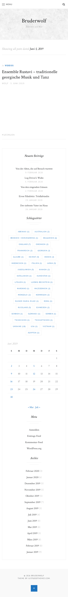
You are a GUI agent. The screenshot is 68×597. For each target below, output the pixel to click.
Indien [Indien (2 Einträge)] (49, 257)
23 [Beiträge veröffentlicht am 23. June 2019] (11, 389)
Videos (9, 65)
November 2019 (32, 489)
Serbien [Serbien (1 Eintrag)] (17, 314)
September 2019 (32, 502)
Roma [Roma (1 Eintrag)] (48, 301)
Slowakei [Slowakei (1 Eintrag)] (34, 314)
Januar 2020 (32, 477)
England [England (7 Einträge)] (25, 244)
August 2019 (32, 508)
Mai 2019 (32, 527)
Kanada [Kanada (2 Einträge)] (44, 269)
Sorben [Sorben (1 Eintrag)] (51, 314)
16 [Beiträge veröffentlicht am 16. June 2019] (11, 381)
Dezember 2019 (32, 483)
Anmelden (34, 430)
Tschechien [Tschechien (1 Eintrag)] (22, 320)
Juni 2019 (32, 520)
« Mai (31, 407)
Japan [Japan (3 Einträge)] (51, 263)
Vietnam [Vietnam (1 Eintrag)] (49, 326)
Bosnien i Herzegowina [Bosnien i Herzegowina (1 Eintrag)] (24, 238)
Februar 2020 (32, 471)
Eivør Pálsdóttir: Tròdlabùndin (34, 196)
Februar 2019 (32, 545)
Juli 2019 (32, 514)
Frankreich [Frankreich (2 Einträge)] (25, 250)
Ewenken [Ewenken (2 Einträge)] (42, 244)
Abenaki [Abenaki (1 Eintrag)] (24, 231)
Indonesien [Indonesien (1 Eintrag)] (18, 263)
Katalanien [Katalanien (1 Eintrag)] (24, 276)
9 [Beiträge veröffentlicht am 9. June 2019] (11, 373)
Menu (7, 4)
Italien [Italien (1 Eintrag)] (37, 263)
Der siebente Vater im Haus (34, 205)
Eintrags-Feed (34, 436)
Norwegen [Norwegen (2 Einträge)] (43, 295)
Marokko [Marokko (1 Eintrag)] (23, 288)
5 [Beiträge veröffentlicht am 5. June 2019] (34, 366)
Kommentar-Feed (34, 442)
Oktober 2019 (32, 496)
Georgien (9, 134)
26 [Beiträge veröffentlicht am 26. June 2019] (34, 389)
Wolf (5, 83)
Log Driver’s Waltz (34, 178)
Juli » (37, 407)
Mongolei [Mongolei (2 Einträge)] (24, 295)
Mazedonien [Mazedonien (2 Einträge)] (42, 288)
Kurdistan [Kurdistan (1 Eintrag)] (44, 276)
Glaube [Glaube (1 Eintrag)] (18, 257)
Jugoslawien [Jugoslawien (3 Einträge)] (26, 269)
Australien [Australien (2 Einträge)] (42, 231)
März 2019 (32, 539)
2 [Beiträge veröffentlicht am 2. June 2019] (11, 366)
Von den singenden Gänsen (34, 187)
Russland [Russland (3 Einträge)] (24, 307)
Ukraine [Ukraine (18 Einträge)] (19, 326)
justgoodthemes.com (39, 578)
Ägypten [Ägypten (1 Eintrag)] (34, 333)
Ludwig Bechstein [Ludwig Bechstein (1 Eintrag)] (42, 282)
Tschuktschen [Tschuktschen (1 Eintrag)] (44, 320)
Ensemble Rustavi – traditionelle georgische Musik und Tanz (29, 74)
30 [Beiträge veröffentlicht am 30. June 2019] (11, 397)
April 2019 (32, 533)
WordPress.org (34, 448)
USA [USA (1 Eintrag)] (34, 326)
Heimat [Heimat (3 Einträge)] (34, 257)
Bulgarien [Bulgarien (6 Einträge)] (50, 238)
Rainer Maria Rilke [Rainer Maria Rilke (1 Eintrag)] (27, 301)
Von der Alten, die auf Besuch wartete (34, 168)
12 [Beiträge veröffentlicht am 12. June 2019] (34, 373)
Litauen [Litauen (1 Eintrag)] (20, 282)
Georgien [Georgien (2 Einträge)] (44, 250)
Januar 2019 (32, 552)
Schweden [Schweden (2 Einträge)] (43, 307)
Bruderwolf (34, 20)
